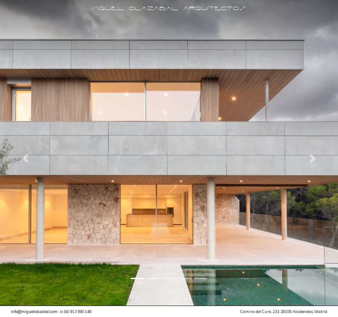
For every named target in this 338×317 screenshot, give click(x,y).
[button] (25, 158)
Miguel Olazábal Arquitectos (169, 8)
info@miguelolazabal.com (34, 311)
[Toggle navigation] (169, 22)
